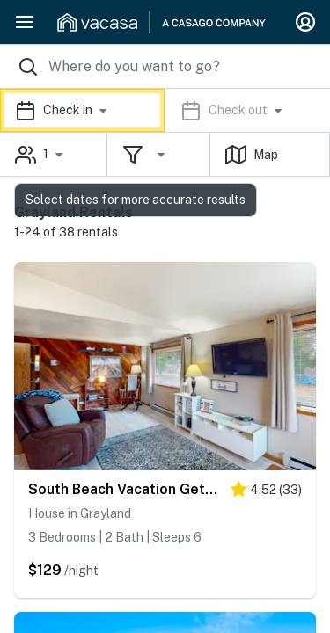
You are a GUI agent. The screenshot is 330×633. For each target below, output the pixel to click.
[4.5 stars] (266, 493)
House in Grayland (79, 513)
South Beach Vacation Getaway (125, 489)
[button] (165, 110)
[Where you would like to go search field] (165, 66)
